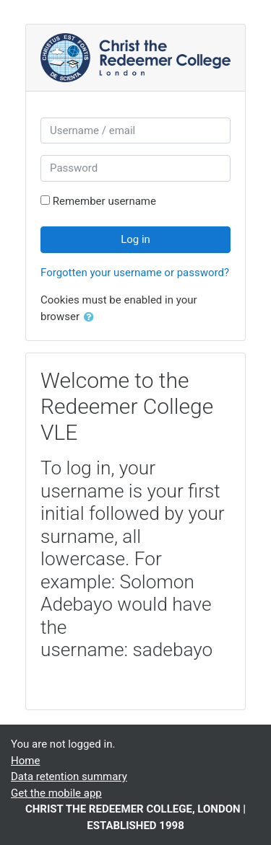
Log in (135, 239)
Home (25, 760)
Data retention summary (69, 776)
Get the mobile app (56, 793)
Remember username (104, 201)
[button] (91, 318)
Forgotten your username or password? (134, 272)
